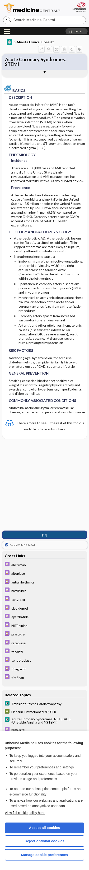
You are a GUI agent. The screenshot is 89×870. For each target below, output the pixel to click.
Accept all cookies (44, 828)
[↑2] (44, 535)
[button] (77, 31)
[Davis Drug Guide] (44, 564)
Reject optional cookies (45, 841)
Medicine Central (32, 8)
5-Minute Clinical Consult (30, 42)
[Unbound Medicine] (79, 7)
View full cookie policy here (25, 813)
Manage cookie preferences (44, 855)
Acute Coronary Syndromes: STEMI (35, 61)
